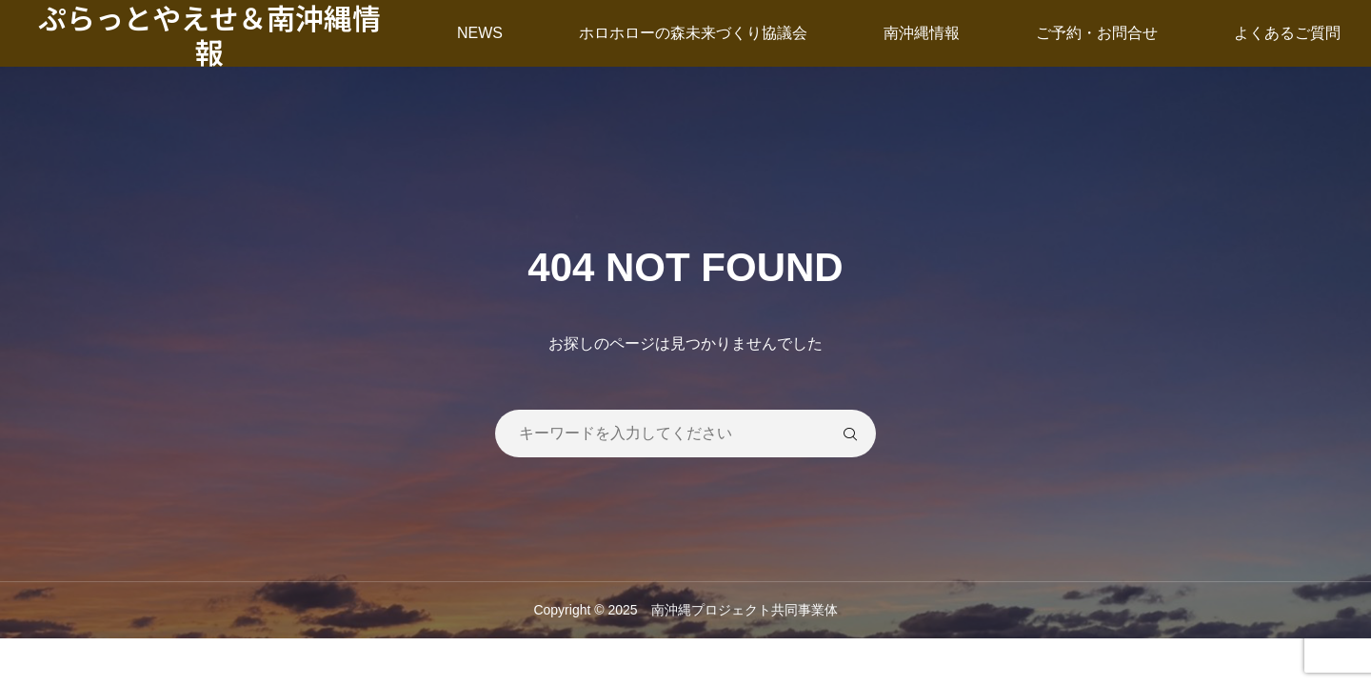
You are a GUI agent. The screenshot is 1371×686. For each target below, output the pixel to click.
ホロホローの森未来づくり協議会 (693, 33)
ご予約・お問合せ (1097, 33)
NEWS (480, 33)
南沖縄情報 (922, 33)
